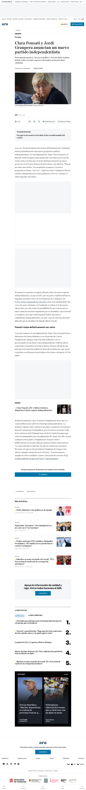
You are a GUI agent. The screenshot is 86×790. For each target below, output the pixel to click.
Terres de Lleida (62, 19)
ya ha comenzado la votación (33, 302)
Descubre (21, 674)
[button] (83, 1)
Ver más (66, 674)
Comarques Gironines (39, 19)
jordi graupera (31, 491)
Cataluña (9, 19)
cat (79, 19)
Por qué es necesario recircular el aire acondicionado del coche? (41, 136)
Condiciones (48, 771)
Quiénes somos (22, 758)
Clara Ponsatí (20, 491)
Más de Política (21, 501)
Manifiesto (5, 758)
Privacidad (40, 771)
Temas (51, 758)
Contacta (81, 758)
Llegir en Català (38, 68)
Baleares (21, 19)
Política (18, 30)
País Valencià (28, 19)
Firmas (38, 758)
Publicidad (66, 758)
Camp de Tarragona (51, 19)
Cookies (55, 771)
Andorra (15, 19)
